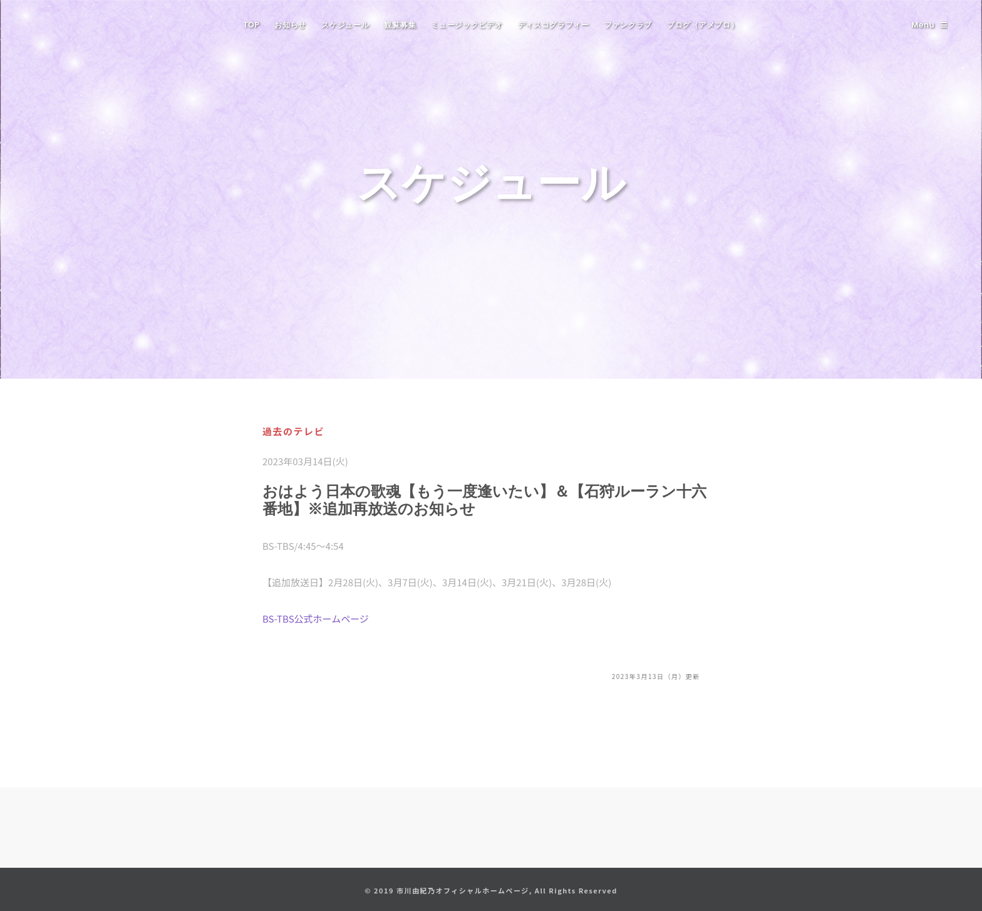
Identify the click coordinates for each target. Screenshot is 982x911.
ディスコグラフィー (553, 24)
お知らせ (290, 24)
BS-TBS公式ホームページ (315, 618)
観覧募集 (400, 24)
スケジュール (345, 24)
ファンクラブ (628, 24)
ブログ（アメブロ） (702, 24)
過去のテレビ (293, 431)
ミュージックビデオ (466, 24)
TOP (252, 24)
